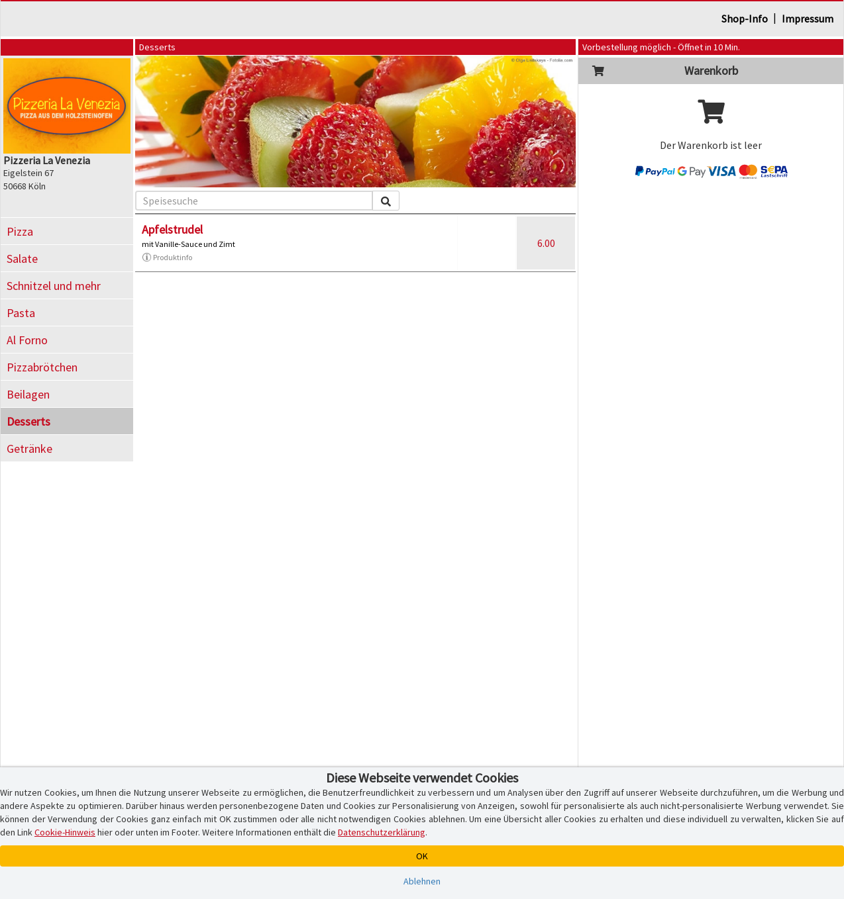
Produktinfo (167, 257)
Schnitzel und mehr (54, 285)
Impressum (807, 18)
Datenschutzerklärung (381, 832)
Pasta (21, 312)
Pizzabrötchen (42, 367)
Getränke (29, 448)
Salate (22, 258)
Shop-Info (744, 18)
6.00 (546, 243)
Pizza (20, 231)
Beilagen (28, 394)
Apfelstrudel (172, 229)
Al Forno (27, 340)
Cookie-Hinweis (64, 832)
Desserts (28, 421)
